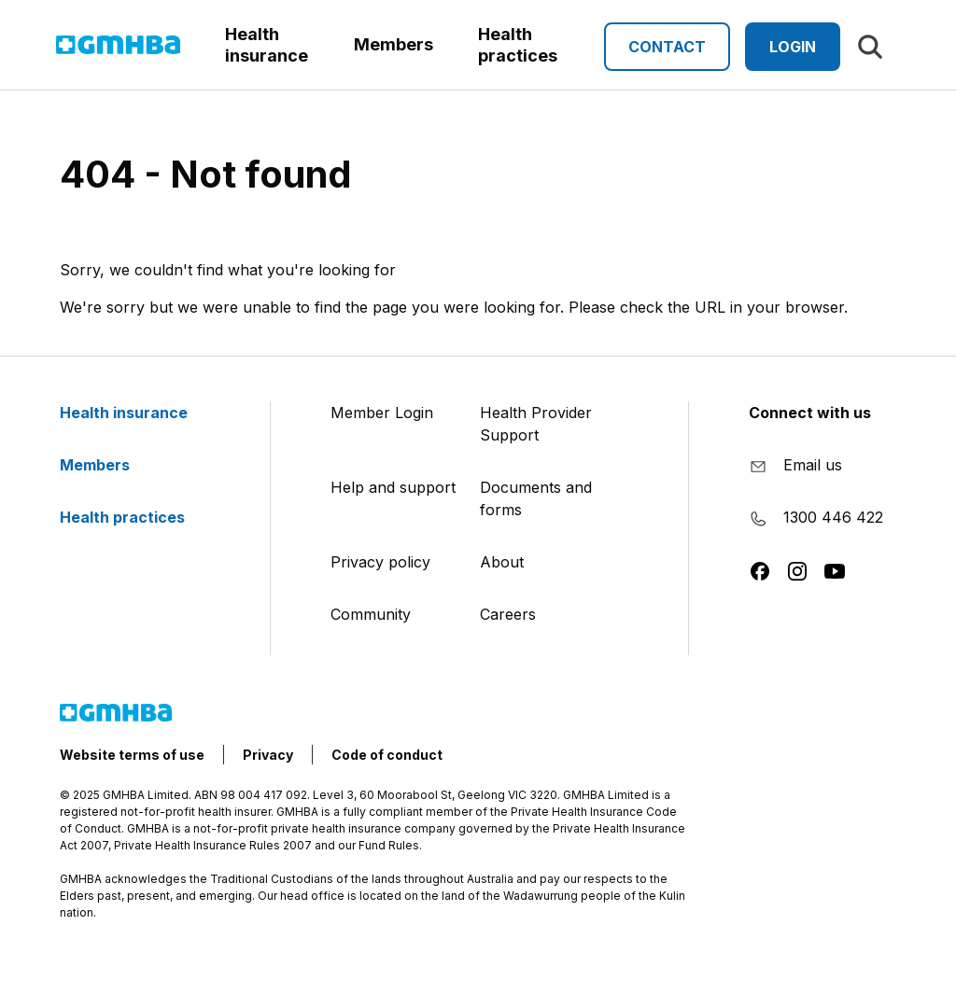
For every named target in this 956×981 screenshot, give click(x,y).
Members (106, 464)
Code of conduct (387, 755)
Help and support (393, 487)
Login (792, 46)
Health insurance (135, 412)
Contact (667, 46)
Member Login (381, 412)
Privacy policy (380, 562)
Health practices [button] (517, 44)
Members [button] (393, 44)
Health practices (133, 517)
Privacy (268, 755)
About (502, 562)
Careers (508, 614)
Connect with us (810, 412)
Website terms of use (132, 755)
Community (370, 614)
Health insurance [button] (266, 44)
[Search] (870, 46)
